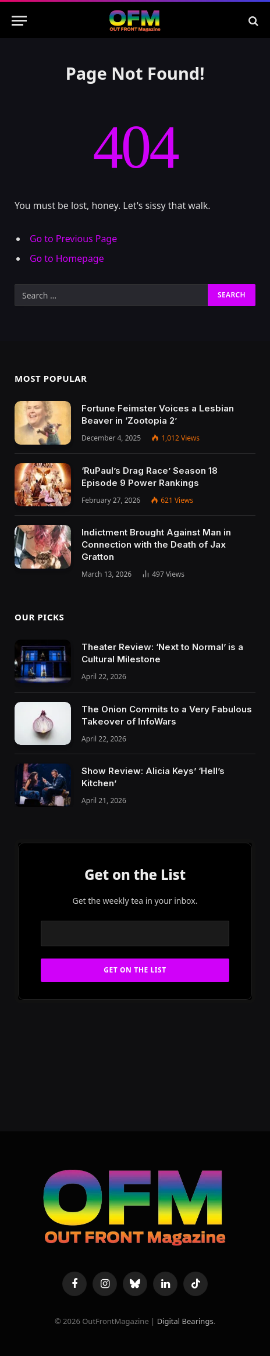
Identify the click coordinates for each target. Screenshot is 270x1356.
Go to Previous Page (73, 238)
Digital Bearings (185, 1321)
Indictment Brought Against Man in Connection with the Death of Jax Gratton (156, 544)
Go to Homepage (67, 258)
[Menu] (19, 21)
